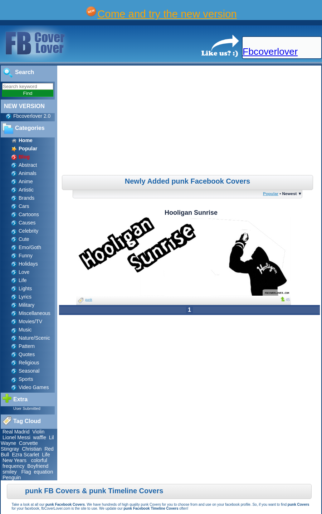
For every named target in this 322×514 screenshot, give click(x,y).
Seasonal (29, 371)
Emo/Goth (30, 247)
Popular (270, 193)
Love (24, 272)
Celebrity (28, 231)
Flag (26, 472)
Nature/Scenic (34, 338)
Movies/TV (30, 321)
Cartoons (29, 214)
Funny (26, 255)
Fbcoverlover (270, 51)
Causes (27, 223)
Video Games (34, 387)
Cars (24, 206)
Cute (24, 239)
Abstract (28, 165)
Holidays (28, 264)
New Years (14, 460)
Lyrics (25, 297)
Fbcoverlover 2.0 (31, 116)
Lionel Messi (16, 437)
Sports (26, 379)
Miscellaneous (34, 313)
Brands (26, 198)
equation (43, 472)
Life (23, 280)
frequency (13, 466)
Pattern (27, 346)
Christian (32, 449)
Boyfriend (37, 466)
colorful (39, 460)
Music (25, 330)
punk (88, 299)
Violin (38, 432)
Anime (26, 181)
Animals (27, 173)
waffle (39, 437)
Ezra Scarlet (25, 454)
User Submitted (26, 408)
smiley (10, 472)
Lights (25, 288)
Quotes (27, 354)
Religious (29, 362)
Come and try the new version (167, 14)
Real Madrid (16, 432)
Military (26, 305)
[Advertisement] (190, 121)
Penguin (12, 477)
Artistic (26, 190)
